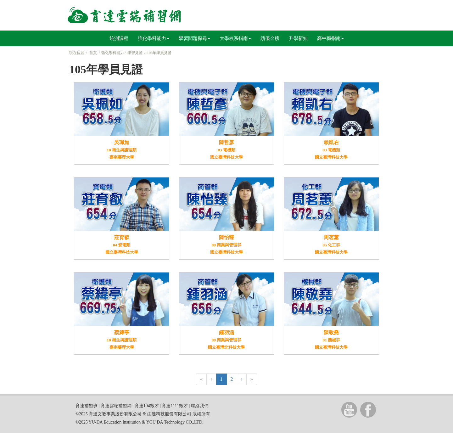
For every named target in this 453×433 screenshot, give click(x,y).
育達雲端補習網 (116, 405)
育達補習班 (87, 405)
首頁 (93, 53)
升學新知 (298, 38)
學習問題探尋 (194, 38)
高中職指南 (330, 38)
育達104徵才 (147, 405)
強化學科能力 (153, 38)
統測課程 (118, 38)
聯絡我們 (200, 405)
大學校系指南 (235, 38)
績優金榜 (269, 38)
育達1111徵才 (174, 405)
